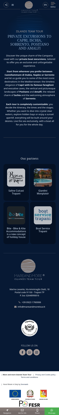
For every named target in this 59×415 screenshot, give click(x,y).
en (45, 4)
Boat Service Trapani (43, 230)
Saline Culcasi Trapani (16, 192)
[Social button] (6, 5)
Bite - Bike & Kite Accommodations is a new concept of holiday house (16, 233)
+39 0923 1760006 (31, 302)
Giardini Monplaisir (43, 192)
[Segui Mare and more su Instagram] (36, 352)
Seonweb (24, 384)
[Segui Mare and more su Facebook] (22, 352)
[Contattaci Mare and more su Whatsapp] (29, 352)
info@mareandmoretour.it (31, 306)
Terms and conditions (29, 377)
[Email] (13, 5)
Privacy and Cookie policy (45, 374)
